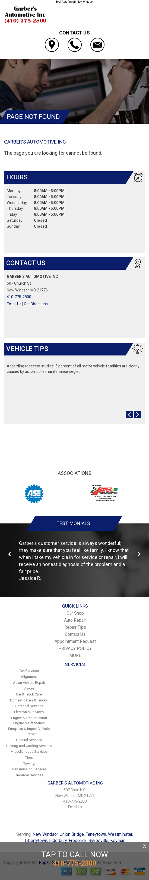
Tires (29, 757)
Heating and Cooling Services (29, 746)
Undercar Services (29, 775)
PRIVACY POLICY (75, 648)
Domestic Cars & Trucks (29, 700)
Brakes (29, 688)
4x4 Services (29, 671)
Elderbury (58, 840)
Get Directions (36, 304)
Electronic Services (29, 712)
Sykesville (98, 840)
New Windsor (45, 834)
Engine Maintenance (29, 723)
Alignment (29, 677)
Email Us (14, 304)
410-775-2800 (19, 297)
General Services (29, 740)
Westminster (120, 834)
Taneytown (96, 834)
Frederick (78, 840)
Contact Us (75, 634)
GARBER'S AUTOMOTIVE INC (35, 142)
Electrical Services (29, 706)
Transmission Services (29, 769)
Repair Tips (75, 627)
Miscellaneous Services (29, 751)
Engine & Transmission (29, 718)
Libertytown (36, 840)
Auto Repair (75, 620)
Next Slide (137, 414)
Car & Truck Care (29, 694)
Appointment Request (75, 641)
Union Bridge (72, 834)
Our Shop (75, 613)
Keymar (117, 840)
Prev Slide (129, 414)
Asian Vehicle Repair (29, 683)
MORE (75, 655)
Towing (29, 763)
